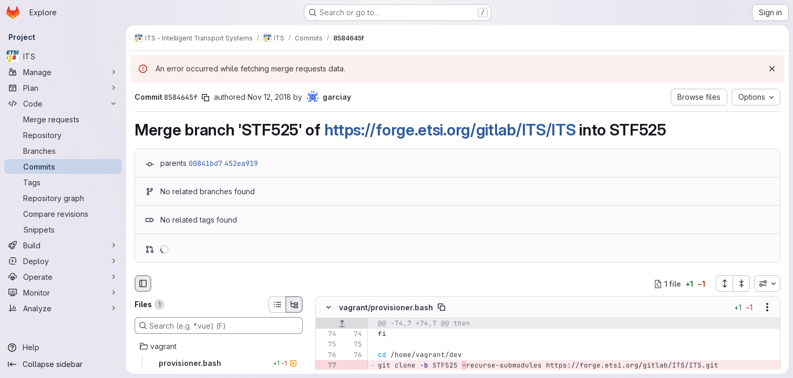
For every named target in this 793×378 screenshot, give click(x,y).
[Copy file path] (441, 307)
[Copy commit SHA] (205, 97)
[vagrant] (219, 346)
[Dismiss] (772, 68)
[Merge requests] (63, 119)
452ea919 (241, 163)
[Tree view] (294, 304)
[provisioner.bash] (219, 363)
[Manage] (63, 72)
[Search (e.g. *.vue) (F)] (219, 325)
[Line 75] (327, 345)
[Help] (63, 347)
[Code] (63, 103)
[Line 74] (327, 334)
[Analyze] (63, 308)
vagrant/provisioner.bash (386, 307)
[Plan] (63, 87)
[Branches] (63, 150)
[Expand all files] (724, 283)
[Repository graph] (63, 198)
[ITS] (63, 56)
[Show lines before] (342, 324)
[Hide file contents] (328, 307)
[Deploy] (63, 261)
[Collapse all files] (741, 283)
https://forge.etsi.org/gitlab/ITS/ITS (450, 129)
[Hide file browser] (143, 283)
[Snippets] (63, 229)
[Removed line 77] (327, 366)
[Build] (63, 245)
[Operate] (63, 276)
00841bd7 (205, 163)
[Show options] (767, 307)
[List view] (277, 304)
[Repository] (63, 135)
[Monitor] (63, 292)
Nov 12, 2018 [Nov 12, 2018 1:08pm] (269, 96)
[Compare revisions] (63, 213)
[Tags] (63, 182)
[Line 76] (327, 355)
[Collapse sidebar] (63, 364)
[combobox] (767, 283)
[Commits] (63, 166)
